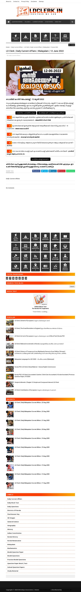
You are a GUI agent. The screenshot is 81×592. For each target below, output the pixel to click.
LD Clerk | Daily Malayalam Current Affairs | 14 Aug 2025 (33, 456)
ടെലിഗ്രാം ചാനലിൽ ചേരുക (26, 113)
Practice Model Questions (18, 559)
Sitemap (42, 1)
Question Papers (18, 23)
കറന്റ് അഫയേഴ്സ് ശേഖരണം (40, 159)
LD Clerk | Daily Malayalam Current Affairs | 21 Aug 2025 (33, 420)
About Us (9, 1)
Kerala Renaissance (15, 540)
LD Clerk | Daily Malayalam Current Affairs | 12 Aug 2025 (33, 474)
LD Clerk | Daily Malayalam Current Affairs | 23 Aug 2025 (33, 402)
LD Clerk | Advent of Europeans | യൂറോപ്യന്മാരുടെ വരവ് (33, 320)
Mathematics (13, 548)
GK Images (12, 518)
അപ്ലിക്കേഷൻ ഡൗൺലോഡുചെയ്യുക (51, 113)
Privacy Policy (26, 1)
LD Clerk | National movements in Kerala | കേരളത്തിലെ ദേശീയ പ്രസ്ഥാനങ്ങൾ (40, 343)
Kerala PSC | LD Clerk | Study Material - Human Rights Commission (36, 366)
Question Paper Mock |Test (19, 563)
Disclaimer (35, 1)
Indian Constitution (16, 533)
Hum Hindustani (46, 589)
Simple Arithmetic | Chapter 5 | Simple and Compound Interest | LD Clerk (38, 382)
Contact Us (17, 1)
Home (9, 48)
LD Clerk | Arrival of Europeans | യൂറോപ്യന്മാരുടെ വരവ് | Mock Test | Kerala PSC (41, 336)
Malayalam (12, 544)
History (11, 529)
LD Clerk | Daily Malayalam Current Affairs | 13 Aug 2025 (33, 465)
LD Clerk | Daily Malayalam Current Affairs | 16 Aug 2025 (33, 438)
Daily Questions (14, 506)
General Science (14, 521)
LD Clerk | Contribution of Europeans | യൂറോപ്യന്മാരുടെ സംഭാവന (36, 390)
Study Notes (50, 23)
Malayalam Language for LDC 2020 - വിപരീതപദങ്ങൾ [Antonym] (35, 359)
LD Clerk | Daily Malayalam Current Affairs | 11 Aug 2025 (33, 483)
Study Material (14, 571)
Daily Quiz (24, 27)
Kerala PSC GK (68, 589)
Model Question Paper (17, 552)
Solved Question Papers (17, 567)
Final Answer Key (15, 514)
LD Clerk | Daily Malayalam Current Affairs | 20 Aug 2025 (33, 429)
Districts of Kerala (15, 510)
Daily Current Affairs (18, 48)
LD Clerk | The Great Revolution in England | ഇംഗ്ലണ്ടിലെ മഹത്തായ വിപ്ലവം (39, 328)
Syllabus (28, 23)
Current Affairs (39, 23)
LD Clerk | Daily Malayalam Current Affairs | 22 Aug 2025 (33, 411)
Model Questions (13, 27)
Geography (13, 525)
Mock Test (59, 23)
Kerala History (14, 537)
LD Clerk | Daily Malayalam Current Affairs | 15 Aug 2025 (33, 447)
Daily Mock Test (14, 502)
